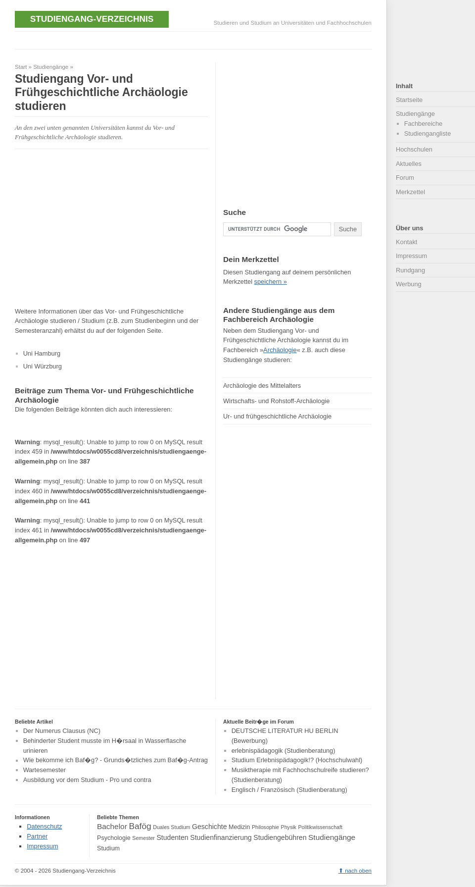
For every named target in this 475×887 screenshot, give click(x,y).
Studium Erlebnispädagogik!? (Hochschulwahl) (297, 760)
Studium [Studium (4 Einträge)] (108, 848)
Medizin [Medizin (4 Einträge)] (239, 827)
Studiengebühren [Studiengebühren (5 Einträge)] (279, 837)
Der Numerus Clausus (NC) (61, 730)
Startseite (409, 100)
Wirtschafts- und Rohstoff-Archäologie (276, 401)
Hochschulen (414, 149)
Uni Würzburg (42, 366)
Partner (37, 836)
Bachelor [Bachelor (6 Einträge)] (112, 826)
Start (21, 67)
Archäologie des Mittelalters (262, 385)
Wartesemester (44, 770)
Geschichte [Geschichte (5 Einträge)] (209, 827)
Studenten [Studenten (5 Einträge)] (172, 837)
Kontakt (406, 242)
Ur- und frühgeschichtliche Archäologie (277, 416)
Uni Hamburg (41, 353)
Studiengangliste (427, 133)
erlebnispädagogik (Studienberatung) (283, 750)
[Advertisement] (98, 227)
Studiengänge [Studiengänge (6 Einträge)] (331, 837)
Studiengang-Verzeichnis (91, 19)
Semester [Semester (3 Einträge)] (143, 838)
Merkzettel (410, 192)
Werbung (409, 284)
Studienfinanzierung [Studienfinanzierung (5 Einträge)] (220, 837)
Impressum (411, 256)
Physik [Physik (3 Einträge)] (288, 827)
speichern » (270, 281)
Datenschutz (44, 826)
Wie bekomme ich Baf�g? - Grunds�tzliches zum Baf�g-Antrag (115, 760)
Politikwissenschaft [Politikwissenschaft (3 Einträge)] (320, 827)
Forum (405, 177)
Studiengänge (50, 67)
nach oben (358, 871)
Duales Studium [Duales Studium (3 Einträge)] (171, 827)
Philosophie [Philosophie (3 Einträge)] (265, 827)
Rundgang (410, 270)
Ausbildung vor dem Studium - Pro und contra (87, 779)
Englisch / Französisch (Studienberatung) (289, 789)
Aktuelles (409, 163)
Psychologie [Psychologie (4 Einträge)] (114, 838)
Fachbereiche (423, 123)
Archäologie (280, 350)
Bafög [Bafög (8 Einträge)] (140, 826)
